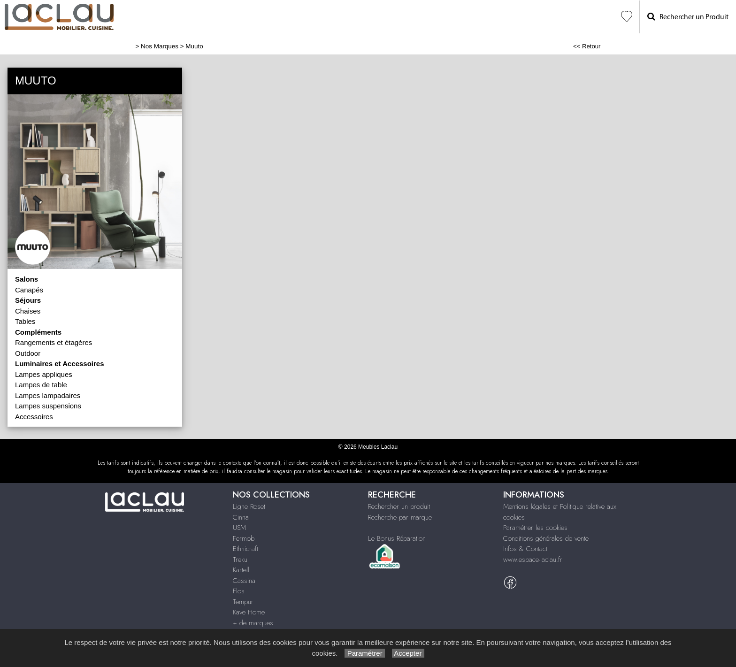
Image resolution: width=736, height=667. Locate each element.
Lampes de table (41, 385)
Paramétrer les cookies (535, 527)
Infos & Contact (525, 549)
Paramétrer (364, 653)
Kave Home (249, 612)
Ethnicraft (245, 549)
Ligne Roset (249, 506)
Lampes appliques (43, 374)
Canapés (29, 290)
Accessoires (34, 417)
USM (239, 527)
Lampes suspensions (48, 406)
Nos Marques (159, 46)
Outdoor (27, 353)
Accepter (408, 653)
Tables (25, 321)
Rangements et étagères (53, 342)
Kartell (241, 570)
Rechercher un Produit (687, 16)
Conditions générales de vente (546, 538)
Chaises (27, 311)
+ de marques (253, 623)
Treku (240, 559)
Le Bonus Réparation (397, 538)
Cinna (241, 517)
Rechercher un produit (399, 506)
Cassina (244, 580)
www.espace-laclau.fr (532, 559)
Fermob (243, 538)
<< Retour (587, 46)
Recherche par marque (400, 517)
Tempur (243, 602)
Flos (239, 591)
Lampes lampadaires (47, 395)
